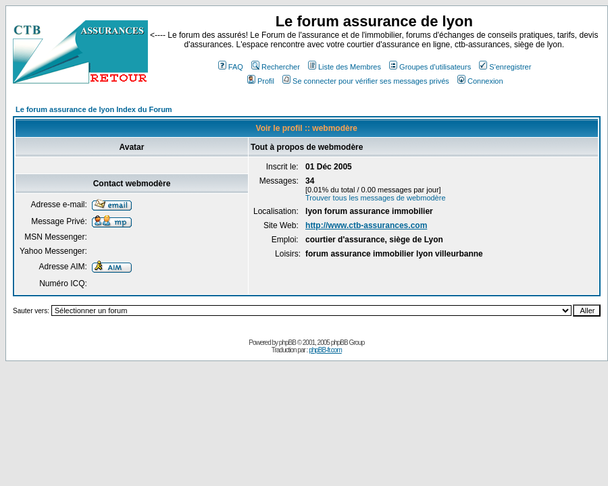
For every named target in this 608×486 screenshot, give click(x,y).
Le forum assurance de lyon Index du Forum (94, 109)
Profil (260, 81)
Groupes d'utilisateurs (430, 67)
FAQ (230, 67)
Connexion (480, 81)
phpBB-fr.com (325, 350)
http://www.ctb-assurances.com (366, 225)
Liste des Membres (344, 67)
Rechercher (275, 67)
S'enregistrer (505, 67)
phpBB (287, 342)
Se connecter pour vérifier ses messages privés (365, 81)
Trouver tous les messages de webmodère (375, 198)
